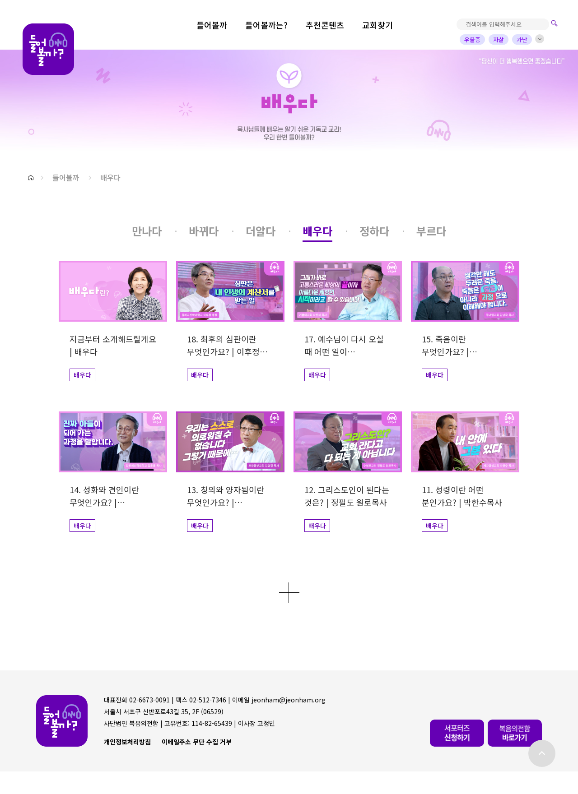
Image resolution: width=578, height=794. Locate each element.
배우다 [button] (110, 177)
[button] (30, 177)
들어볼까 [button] (65, 177)
